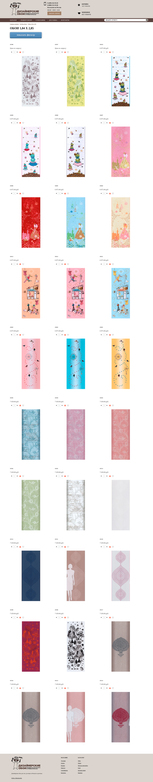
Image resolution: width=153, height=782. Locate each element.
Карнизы (80, 773)
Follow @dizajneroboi (16, 778)
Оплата (63, 763)
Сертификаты (64, 770)
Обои (79, 761)
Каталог (13, 20)
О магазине (40, 20)
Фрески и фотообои (83, 765)
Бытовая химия (81, 770)
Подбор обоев (26, 20)
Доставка (53, 20)
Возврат (63, 765)
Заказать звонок (54, 13)
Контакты (65, 20)
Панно (79, 763)
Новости (63, 768)
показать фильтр (26, 35)
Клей (79, 768)
